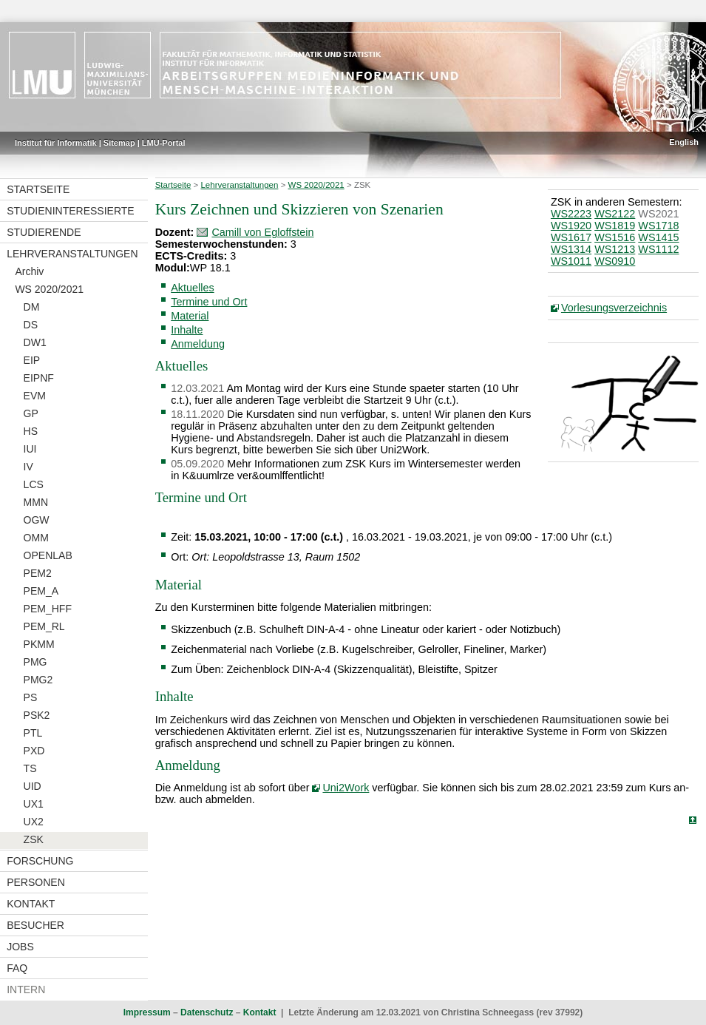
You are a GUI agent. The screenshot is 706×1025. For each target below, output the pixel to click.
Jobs (20, 947)
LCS (34, 484)
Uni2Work (345, 788)
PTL (33, 733)
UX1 (34, 804)
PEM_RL (44, 626)
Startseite (38, 189)
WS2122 (614, 214)
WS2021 (658, 214)
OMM (36, 538)
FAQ (17, 968)
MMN (36, 502)
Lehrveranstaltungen (72, 254)
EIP (32, 360)
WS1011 (571, 261)
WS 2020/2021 (49, 289)
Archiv (29, 271)
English (684, 142)
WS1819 (614, 225)
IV (28, 467)
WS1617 (571, 237)
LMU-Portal (164, 142)
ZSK (34, 839)
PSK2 (37, 715)
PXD (34, 751)
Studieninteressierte (70, 211)
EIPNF (39, 378)
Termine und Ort (209, 302)
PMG (35, 662)
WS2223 (571, 214)
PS (31, 697)
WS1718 (658, 225)
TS (30, 768)
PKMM (39, 644)
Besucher (35, 925)
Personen (36, 882)
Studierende (44, 232)
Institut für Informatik (56, 142)
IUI (30, 449)
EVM (35, 396)
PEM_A (41, 591)
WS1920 (571, 225)
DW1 (35, 342)
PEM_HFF (48, 609)
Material (189, 316)
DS (31, 325)
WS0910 (614, 261)
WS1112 (658, 249)
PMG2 (38, 680)
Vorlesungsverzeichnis (614, 308)
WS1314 (571, 249)
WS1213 (614, 249)
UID (32, 786)
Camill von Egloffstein (262, 232)
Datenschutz (206, 1012)
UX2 (34, 822)
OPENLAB (48, 555)
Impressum (147, 1012)
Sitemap (119, 142)
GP (31, 413)
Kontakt (31, 904)
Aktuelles (192, 288)
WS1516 (614, 237)
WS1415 (658, 237)
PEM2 (38, 573)
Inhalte (187, 330)
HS (31, 431)
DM (32, 307)
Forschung (40, 861)
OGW (37, 520)
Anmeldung (198, 344)
